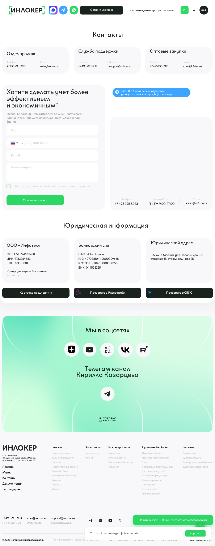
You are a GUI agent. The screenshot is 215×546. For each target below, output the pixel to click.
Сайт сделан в (200, 539)
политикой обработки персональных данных (61, 186)
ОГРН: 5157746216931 (21, 254)
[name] (52, 130)
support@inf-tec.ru (120, 66)
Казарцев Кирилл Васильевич (27, 271)
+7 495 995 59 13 (16, 66)
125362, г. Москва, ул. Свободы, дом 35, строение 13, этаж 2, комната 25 (177, 257)
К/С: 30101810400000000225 (98, 263)
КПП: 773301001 (17, 263)
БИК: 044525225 (89, 267)
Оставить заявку (35, 200)
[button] (203, 10)
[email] (52, 155)
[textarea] (52, 172)
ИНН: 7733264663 (18, 259)
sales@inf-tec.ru (49, 66)
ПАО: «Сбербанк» (91, 254)
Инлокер (19, 447)
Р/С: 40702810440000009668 (98, 259)
